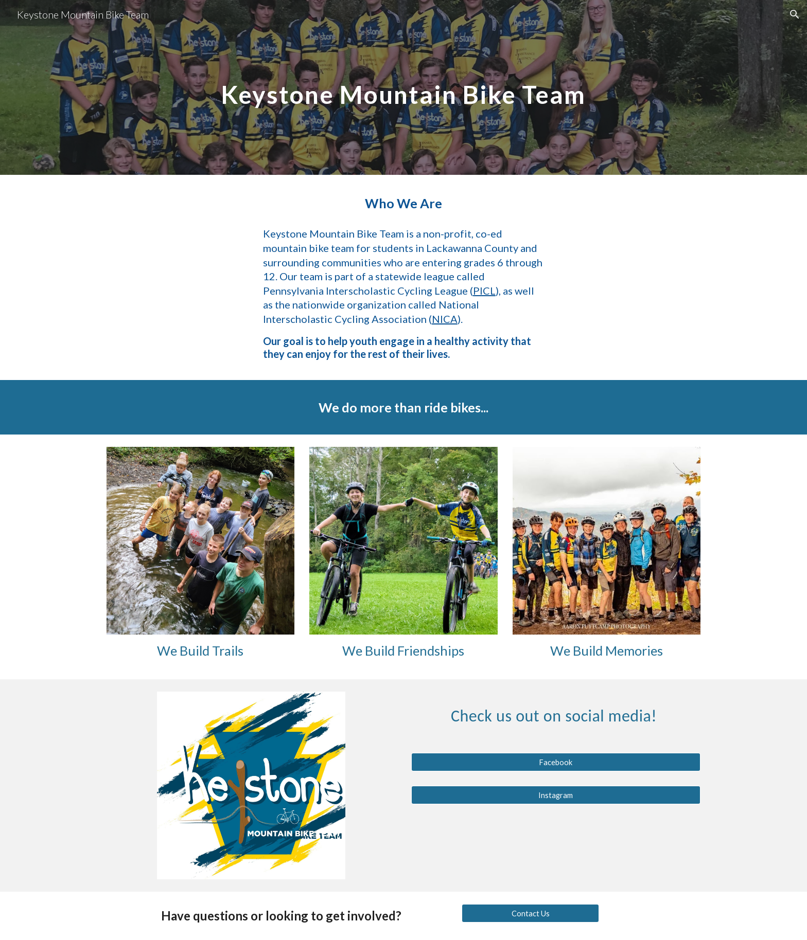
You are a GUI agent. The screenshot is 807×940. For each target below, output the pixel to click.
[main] (403, 87)
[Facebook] (556, 762)
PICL (484, 290)
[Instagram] (556, 795)
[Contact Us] (530, 913)
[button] (794, 14)
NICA (445, 319)
